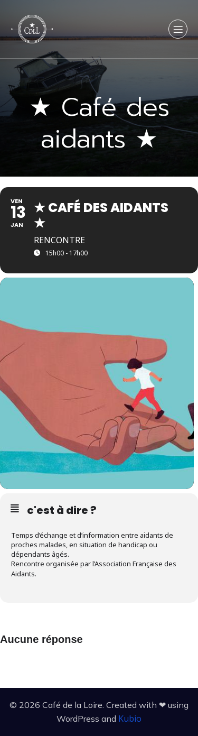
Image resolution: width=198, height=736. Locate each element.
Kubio (130, 718)
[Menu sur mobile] (177, 29)
